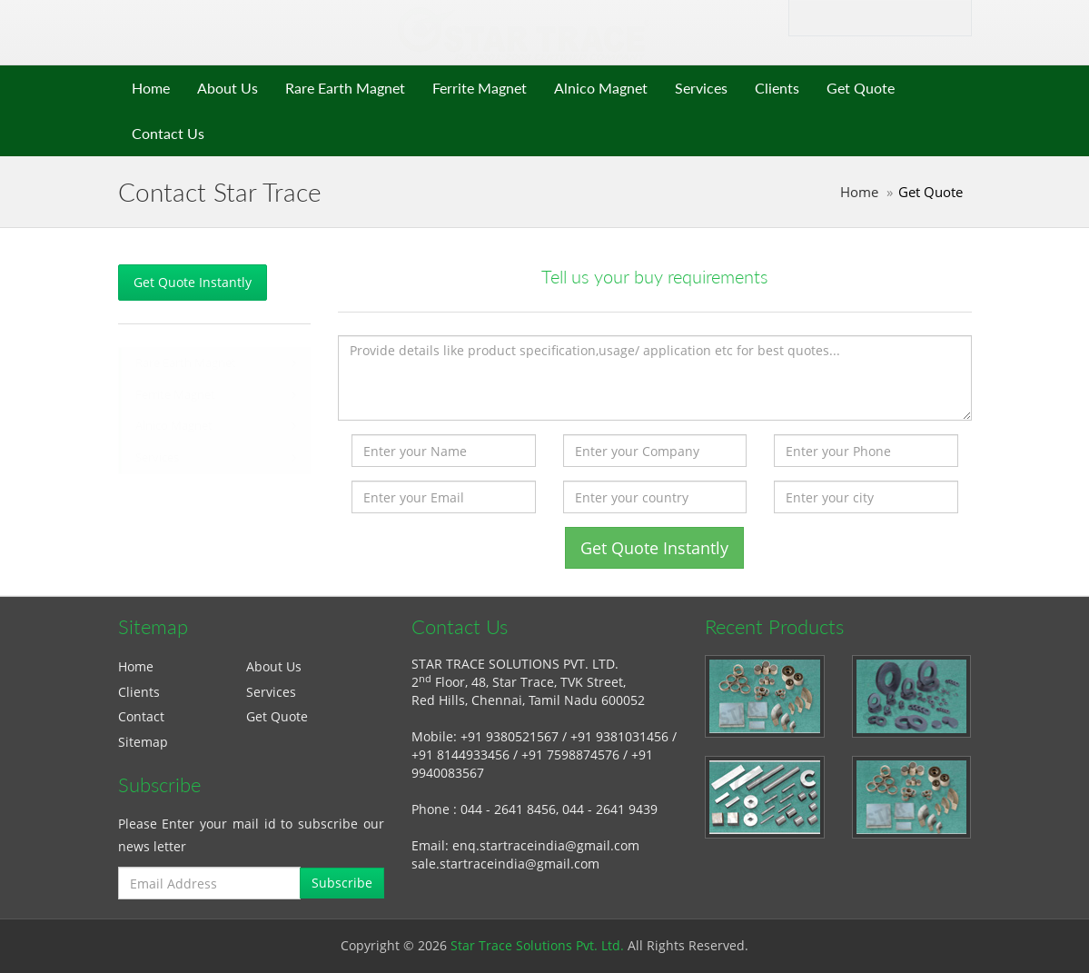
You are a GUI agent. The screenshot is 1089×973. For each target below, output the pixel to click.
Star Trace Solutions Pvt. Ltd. (537, 945)
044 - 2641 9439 (610, 809)
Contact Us (168, 133)
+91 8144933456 (460, 754)
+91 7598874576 (570, 754)
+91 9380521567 (509, 736)
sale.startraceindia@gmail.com (505, 863)
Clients (777, 87)
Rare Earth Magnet (345, 87)
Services (701, 87)
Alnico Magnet (601, 87)
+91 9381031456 (619, 736)
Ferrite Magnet (479, 87)
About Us (227, 87)
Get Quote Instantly (193, 282)
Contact (141, 716)
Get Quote (861, 87)
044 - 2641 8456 (508, 809)
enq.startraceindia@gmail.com (545, 845)
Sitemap (143, 741)
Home (151, 87)
